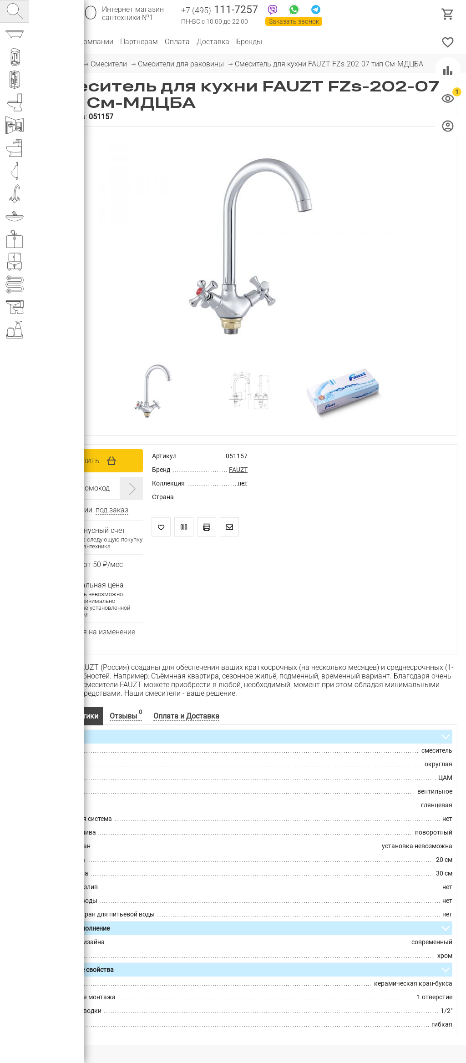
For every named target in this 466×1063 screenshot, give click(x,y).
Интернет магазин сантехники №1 (133, 13)
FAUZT (238, 469)
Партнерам (139, 41)
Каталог (52, 41)
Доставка (213, 41)
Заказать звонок (294, 21)
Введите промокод (78, 488)
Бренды (249, 41)
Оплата (177, 41)
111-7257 (219, 10)
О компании (93, 41)
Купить (86, 460)
